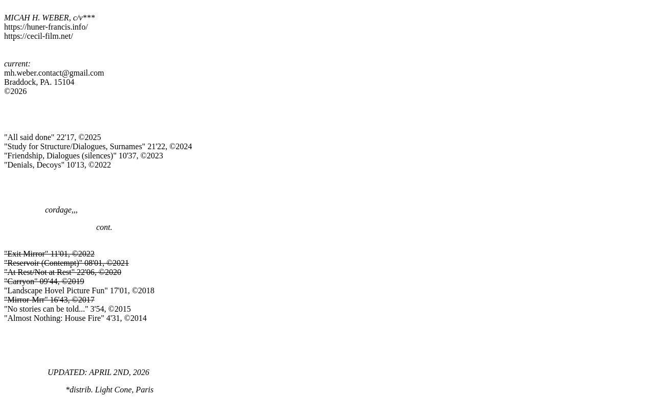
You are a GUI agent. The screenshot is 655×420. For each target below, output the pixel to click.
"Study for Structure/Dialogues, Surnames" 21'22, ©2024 (98, 146)
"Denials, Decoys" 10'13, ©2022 (57, 164)
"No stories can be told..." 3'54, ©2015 (67, 309)
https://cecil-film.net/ (38, 36)
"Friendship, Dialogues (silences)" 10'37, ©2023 (83, 155)
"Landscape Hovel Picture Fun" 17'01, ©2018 (79, 290)
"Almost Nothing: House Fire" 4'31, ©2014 (75, 318)
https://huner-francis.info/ (46, 26)
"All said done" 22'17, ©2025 (52, 137)
